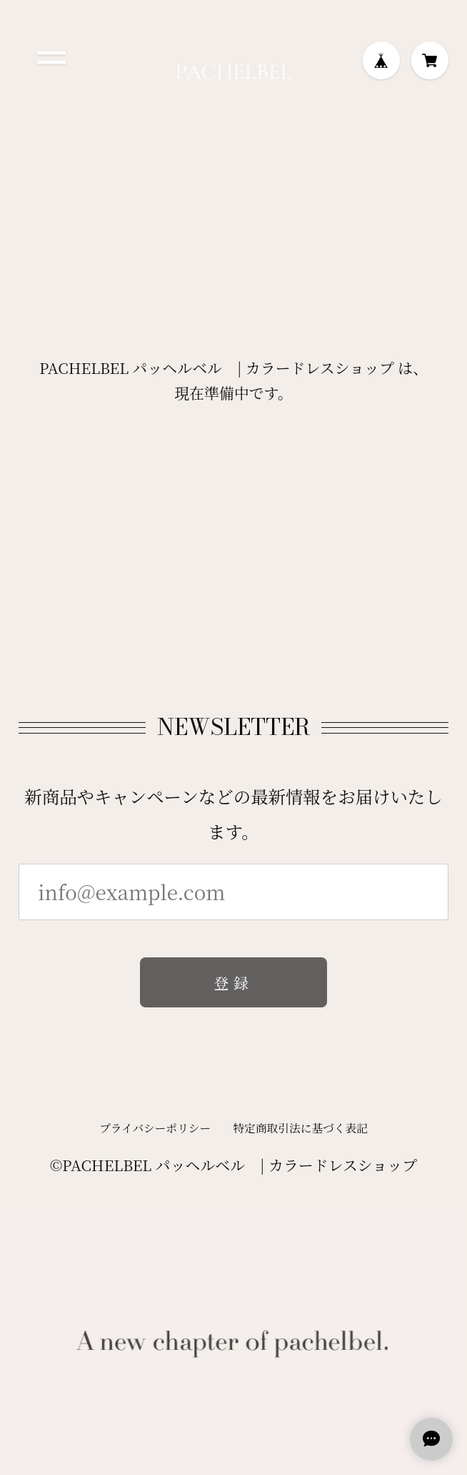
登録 (233, 987)
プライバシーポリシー (155, 1132)
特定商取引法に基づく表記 (301, 1132)
